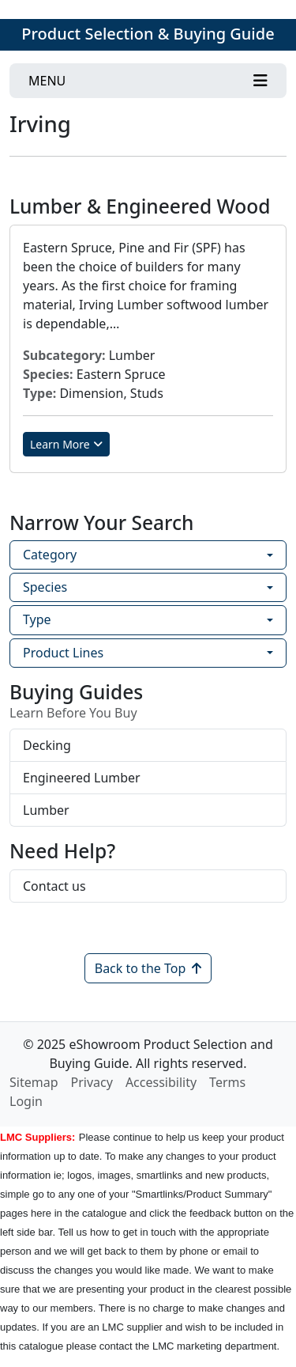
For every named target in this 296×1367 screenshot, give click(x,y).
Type (37, 619)
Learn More (66, 444)
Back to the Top (148, 968)
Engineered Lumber (82, 777)
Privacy (92, 1082)
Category (50, 554)
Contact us (54, 886)
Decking (47, 745)
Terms (227, 1082)
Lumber (46, 810)
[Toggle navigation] (148, 81)
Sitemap (33, 1082)
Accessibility (161, 1082)
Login (26, 1101)
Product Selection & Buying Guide (147, 33)
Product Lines (63, 652)
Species (45, 587)
